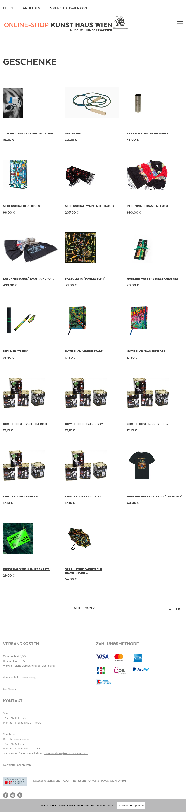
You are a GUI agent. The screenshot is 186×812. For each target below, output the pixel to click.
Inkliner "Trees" (15, 351)
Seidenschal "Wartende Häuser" (90, 206)
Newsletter (9, 764)
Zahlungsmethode (117, 643)
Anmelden (31, 8)
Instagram (19, 795)
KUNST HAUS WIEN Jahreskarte (26, 569)
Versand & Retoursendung (19, 677)
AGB (66, 780)
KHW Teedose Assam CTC (21, 496)
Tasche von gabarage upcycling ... (29, 133)
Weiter (174, 608)
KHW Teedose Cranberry (84, 424)
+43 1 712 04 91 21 (14, 743)
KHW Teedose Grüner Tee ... (147, 424)
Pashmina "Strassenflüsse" (148, 206)
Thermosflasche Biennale (147, 133)
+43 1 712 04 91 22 (14, 718)
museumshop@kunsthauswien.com (66, 753)
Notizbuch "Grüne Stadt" (84, 351)
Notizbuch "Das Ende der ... (147, 351)
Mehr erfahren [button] (104, 805)
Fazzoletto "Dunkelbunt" (85, 278)
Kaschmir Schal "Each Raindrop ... (29, 278)
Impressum (79, 780)
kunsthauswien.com (68, 8)
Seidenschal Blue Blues (21, 206)
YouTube (12, 795)
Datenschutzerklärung (46, 780)
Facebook (5, 795)
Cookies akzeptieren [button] (131, 805)
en (11, 8)
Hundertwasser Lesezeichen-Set (152, 278)
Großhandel (10, 689)
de (5, 8)
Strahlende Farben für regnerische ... (83, 571)
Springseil (73, 133)
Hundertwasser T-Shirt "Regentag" (154, 496)
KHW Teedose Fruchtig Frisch (25, 424)
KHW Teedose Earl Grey (83, 496)
